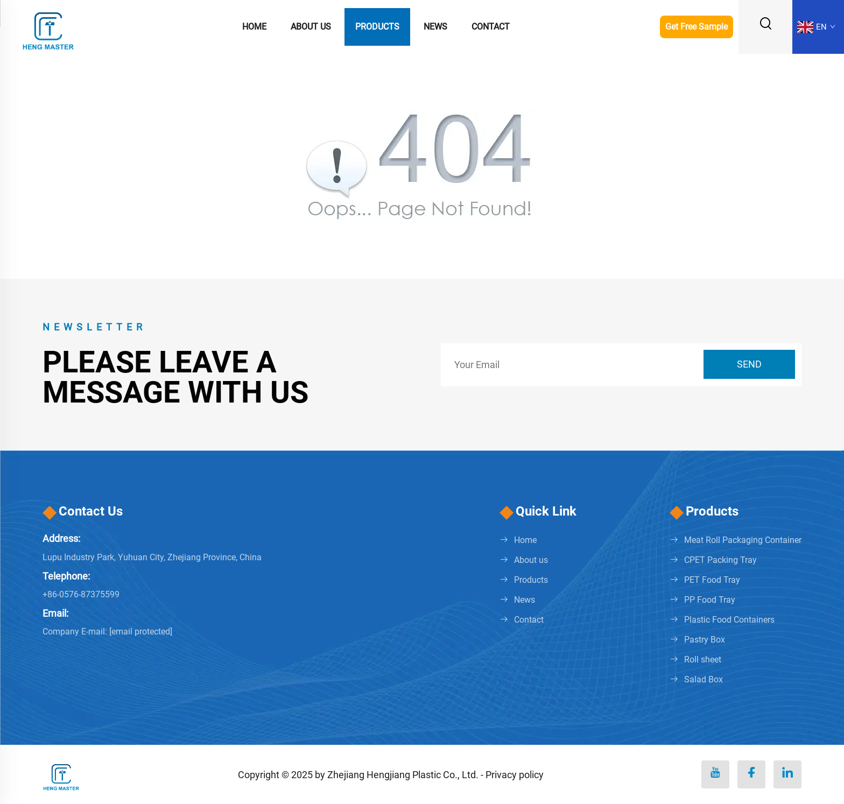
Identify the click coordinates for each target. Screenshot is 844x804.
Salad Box (703, 679)
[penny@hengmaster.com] (140, 631)
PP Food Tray (709, 600)
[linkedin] (787, 774)
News (435, 27)
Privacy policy (515, 774)
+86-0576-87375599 (81, 594)
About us (311, 27)
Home (254, 27)
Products (377, 27)
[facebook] (751, 774)
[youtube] (715, 774)
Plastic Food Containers (729, 620)
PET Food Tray (712, 580)
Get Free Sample (696, 27)
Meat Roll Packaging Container (742, 540)
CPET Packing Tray (720, 560)
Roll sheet (702, 659)
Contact (491, 27)
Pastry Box (704, 639)
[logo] (48, 26)
